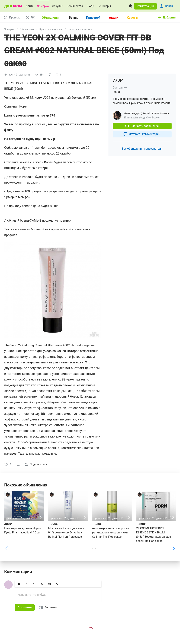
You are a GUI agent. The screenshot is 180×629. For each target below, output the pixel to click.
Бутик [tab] (73, 17)
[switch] (49, 608)
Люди (90, 6)
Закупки (57, 6)
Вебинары (104, 6)
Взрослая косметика (80, 29)
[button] (145, 6)
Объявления (27, 29)
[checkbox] (36, 464)
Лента (30, 6)
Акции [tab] (113, 17)
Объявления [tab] (51, 17)
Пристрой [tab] (93, 17)
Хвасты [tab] (132, 17)
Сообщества (75, 6)
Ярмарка (43, 6)
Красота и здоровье (51, 29)
